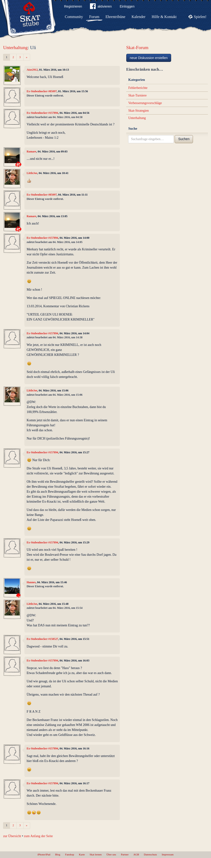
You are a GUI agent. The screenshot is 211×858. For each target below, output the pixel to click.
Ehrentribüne (116, 17)
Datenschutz (150, 854)
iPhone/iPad (44, 854)
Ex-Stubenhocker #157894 (42, 113)
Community (74, 17)
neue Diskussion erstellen (149, 58)
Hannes (31, 582)
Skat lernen (96, 854)
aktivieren (101, 7)
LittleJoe (32, 173)
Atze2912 (32, 69)
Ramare (31, 151)
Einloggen (127, 6)
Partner (124, 854)
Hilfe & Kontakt (164, 17)
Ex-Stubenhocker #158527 (42, 639)
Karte (82, 854)
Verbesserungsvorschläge (145, 103)
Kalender (138, 17)
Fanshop (69, 854)
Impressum (168, 854)
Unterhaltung (15, 47)
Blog (57, 854)
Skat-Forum (137, 47)
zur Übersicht (12, 836)
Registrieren (73, 6)
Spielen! (200, 17)
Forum (94, 17)
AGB (136, 854)
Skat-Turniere (137, 95)
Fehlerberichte (137, 88)
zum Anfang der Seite (38, 836)
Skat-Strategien (138, 110)
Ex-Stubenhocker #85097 (42, 91)
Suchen (183, 139)
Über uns (111, 854)
